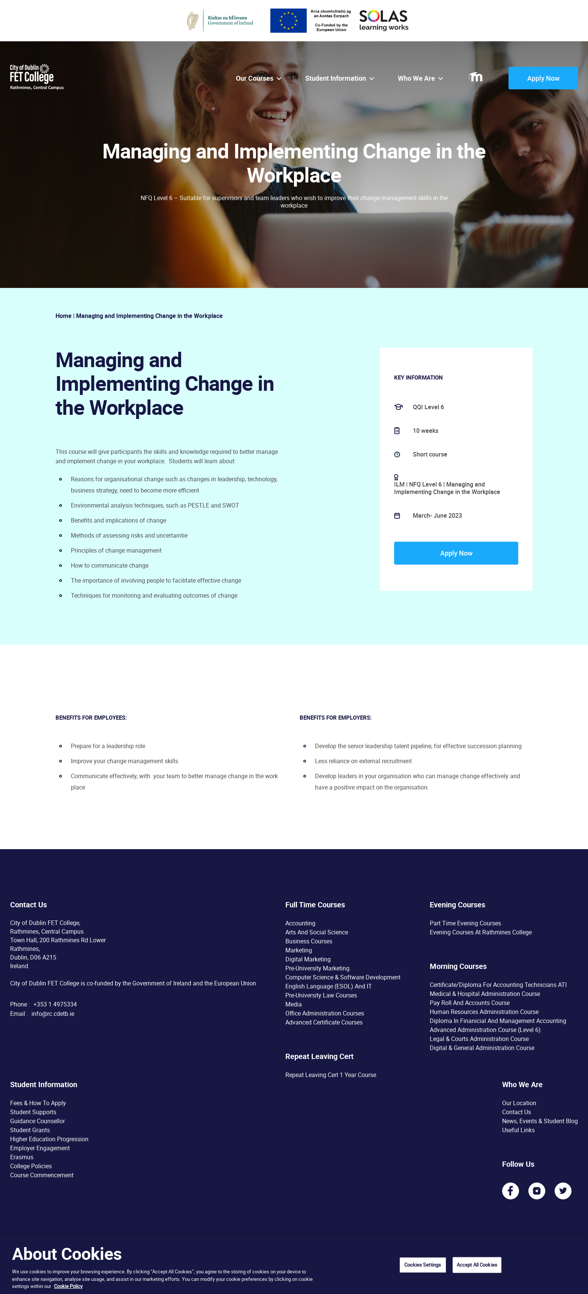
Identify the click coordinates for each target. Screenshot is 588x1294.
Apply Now (543, 78)
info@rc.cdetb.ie (53, 1013)
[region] (294, 1264)
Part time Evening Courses (465, 923)
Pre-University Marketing (317, 968)
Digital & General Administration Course (482, 1048)
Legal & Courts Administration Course (479, 1039)
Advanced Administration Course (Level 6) (485, 1030)
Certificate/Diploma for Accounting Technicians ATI (498, 985)
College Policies (31, 1166)
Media (293, 1004)
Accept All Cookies (477, 1264)
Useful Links (518, 1130)
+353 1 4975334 (55, 1004)
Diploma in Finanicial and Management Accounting (498, 1021)
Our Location (519, 1103)
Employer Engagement (40, 1148)
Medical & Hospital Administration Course (485, 994)
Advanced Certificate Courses (324, 1022)
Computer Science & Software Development (342, 977)
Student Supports (33, 1112)
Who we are (416, 78)
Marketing (298, 950)
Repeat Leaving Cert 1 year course (330, 1075)
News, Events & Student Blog (540, 1121)
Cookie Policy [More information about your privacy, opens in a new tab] (68, 1286)
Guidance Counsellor (37, 1121)
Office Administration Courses (324, 1013)
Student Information (335, 78)
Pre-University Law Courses (321, 995)
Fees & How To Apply (38, 1103)
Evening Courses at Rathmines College (481, 932)
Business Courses (308, 941)
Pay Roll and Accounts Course (470, 1003)
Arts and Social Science (316, 932)
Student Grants (30, 1130)
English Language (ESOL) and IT (328, 986)
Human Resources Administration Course (484, 1012)
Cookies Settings (422, 1264)
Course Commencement (42, 1175)
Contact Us (516, 1112)
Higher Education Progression (49, 1139)
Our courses (254, 78)
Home (64, 316)
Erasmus (21, 1157)
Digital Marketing (308, 959)
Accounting (300, 923)
